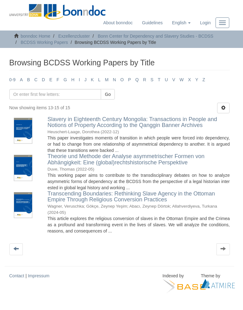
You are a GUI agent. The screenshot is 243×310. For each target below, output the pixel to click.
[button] (181, 23)
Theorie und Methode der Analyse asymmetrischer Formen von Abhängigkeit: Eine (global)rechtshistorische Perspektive (125, 159)
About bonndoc (118, 22)
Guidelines (152, 22)
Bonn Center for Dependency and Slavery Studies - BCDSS (155, 36)
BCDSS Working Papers (44, 42)
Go (108, 94)
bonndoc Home (35, 36)
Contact (16, 275)
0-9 (12, 79)
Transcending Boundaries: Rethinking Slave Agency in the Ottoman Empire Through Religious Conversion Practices (131, 196)
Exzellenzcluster (74, 36)
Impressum (38, 275)
